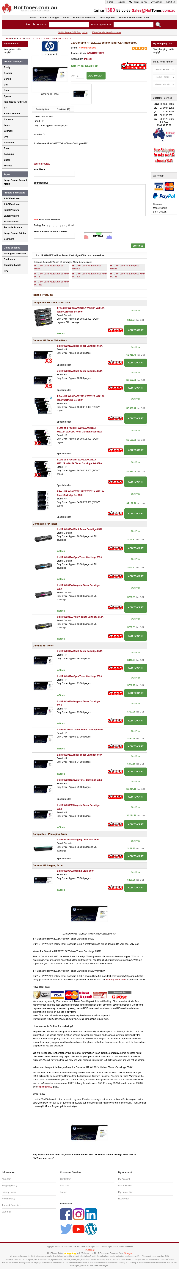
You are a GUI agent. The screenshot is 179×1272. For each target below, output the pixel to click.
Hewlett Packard (87, 47)
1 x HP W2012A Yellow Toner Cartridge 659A (80, 617)
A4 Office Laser (12, 198)
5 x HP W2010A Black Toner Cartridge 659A (80, 371)
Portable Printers (13, 227)
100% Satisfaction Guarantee (106, 32)
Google (128, 1253)
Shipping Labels (12, 265)
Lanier (7, 125)
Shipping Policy (9, 1185)
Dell (6, 84)
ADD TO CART (96, 75)
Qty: (77, 76)
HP (5, 108)
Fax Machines (11, 221)
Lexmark (8, 131)
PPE (6, 271)
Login (110, 2)
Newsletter (123, 1198)
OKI (6, 136)
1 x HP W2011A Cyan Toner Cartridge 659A (79, 557)
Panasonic (9, 142)
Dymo (7, 90)
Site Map (64, 1185)
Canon (7, 79)
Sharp (7, 160)
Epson (7, 96)
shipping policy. (45, 1086)
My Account (156, 2)
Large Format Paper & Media (15, 182)
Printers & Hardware (84, 17)
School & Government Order (134, 17)
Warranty (6, 1211)
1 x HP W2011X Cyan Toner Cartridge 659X (79, 780)
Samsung (9, 154)
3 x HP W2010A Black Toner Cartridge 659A (80, 346)
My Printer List (125, 1192)
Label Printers (11, 216)
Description (42, 109)
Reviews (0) (63, 109)
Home (33, 17)
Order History (124, 1185)
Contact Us (65, 1179)
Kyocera (8, 119)
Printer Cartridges (49, 17)
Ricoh (7, 148)
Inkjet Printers (11, 210)
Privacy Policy (9, 1192)
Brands (63, 1192)
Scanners (9, 239)
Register (121, 2)
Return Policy (8, 1198)
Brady (7, 67)
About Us (170, 2)
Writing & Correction (15, 253)
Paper (66, 17)
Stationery (9, 259)
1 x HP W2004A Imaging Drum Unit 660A (78, 839)
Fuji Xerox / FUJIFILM (15, 102)
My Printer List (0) (138, 2)
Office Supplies (107, 17)
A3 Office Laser (12, 204)
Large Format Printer (15, 233)
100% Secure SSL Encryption (72, 32)
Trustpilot (90, 1249)
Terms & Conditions (11, 1205)
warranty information (116, 979)
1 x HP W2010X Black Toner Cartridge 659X (79, 755)
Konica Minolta (12, 113)
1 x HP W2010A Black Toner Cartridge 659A (80, 529)
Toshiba (8, 165)
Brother (8, 73)
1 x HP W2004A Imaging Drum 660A (75, 871)
